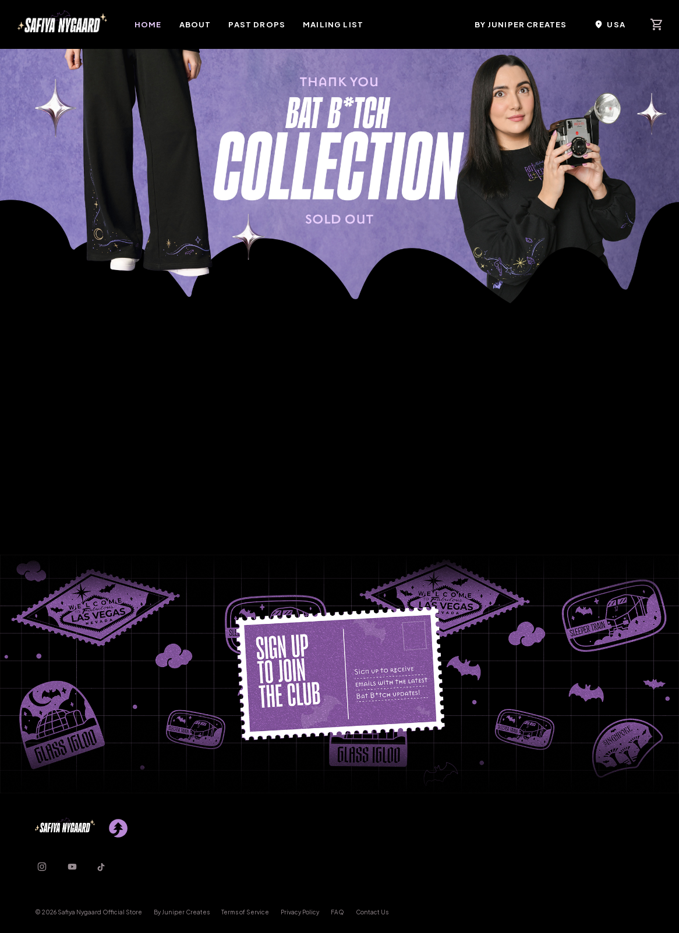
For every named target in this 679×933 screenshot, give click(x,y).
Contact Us (372, 912)
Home (148, 24)
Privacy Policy (300, 912)
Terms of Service (245, 912)
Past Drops (256, 24)
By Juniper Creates (521, 24)
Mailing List (333, 24)
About (195, 24)
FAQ (337, 912)
